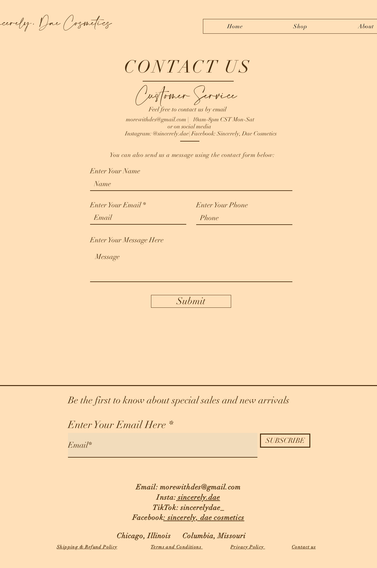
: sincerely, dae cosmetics (203, 517)
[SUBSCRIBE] (285, 441)
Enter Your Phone (222, 205)
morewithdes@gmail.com (156, 119)
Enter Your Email (115, 205)
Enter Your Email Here (117, 425)
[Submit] (191, 301)
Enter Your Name (115, 171)
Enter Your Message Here (126, 240)
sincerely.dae (198, 497)
